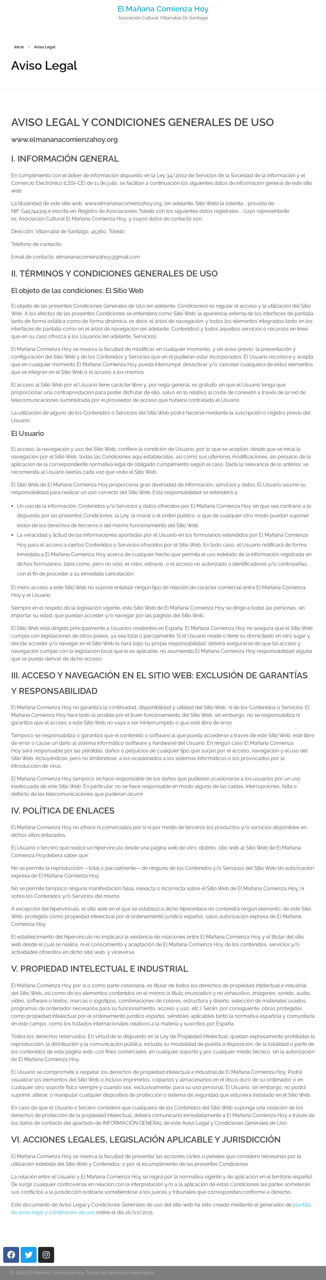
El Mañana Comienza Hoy (163, 8)
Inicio (19, 47)
